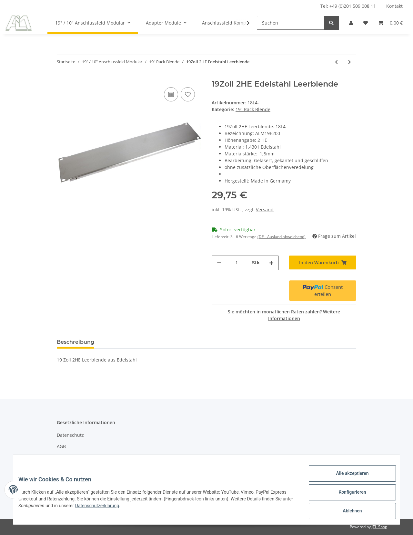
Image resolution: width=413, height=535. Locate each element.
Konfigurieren (347, 495)
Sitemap (66, 458)
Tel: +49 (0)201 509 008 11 (348, 6)
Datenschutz (70, 435)
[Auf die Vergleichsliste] (171, 94)
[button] (351, 23)
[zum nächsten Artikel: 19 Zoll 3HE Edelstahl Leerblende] (349, 62)
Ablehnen (347, 512)
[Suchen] (290, 23)
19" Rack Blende (253, 109)
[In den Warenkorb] (322, 262)
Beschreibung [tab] (75, 342)
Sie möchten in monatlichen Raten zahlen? (284, 315)
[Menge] (236, 263)
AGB (61, 446)
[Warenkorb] (390, 23)
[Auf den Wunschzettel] (188, 94)
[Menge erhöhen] (271, 263)
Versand (265, 209)
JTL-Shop (379, 527)
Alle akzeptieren (347, 478)
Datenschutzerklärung (114, 508)
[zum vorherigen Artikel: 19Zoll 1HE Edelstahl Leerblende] (336, 62)
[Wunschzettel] (365, 23)
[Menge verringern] (219, 263)
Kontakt (394, 6)
